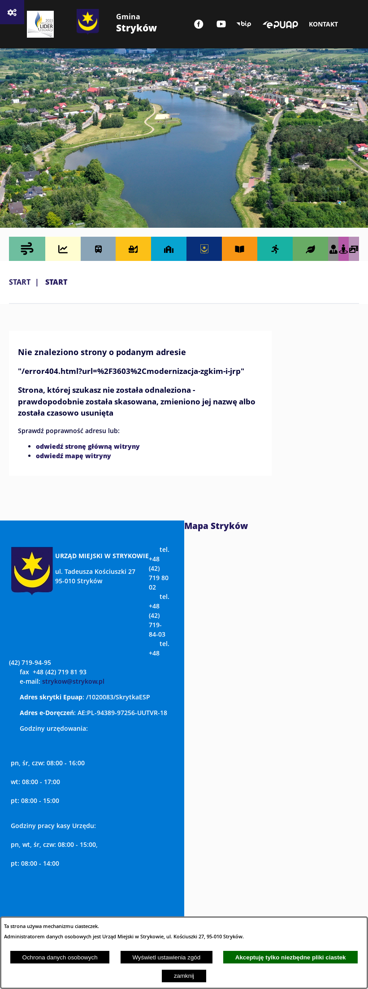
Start (19, 282)
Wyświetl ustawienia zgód (166, 957)
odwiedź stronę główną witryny (88, 446)
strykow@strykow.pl (73, 681)
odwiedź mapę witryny (73, 455)
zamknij (184, 975)
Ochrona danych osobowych (60, 957)
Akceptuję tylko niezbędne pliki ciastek (290, 957)
